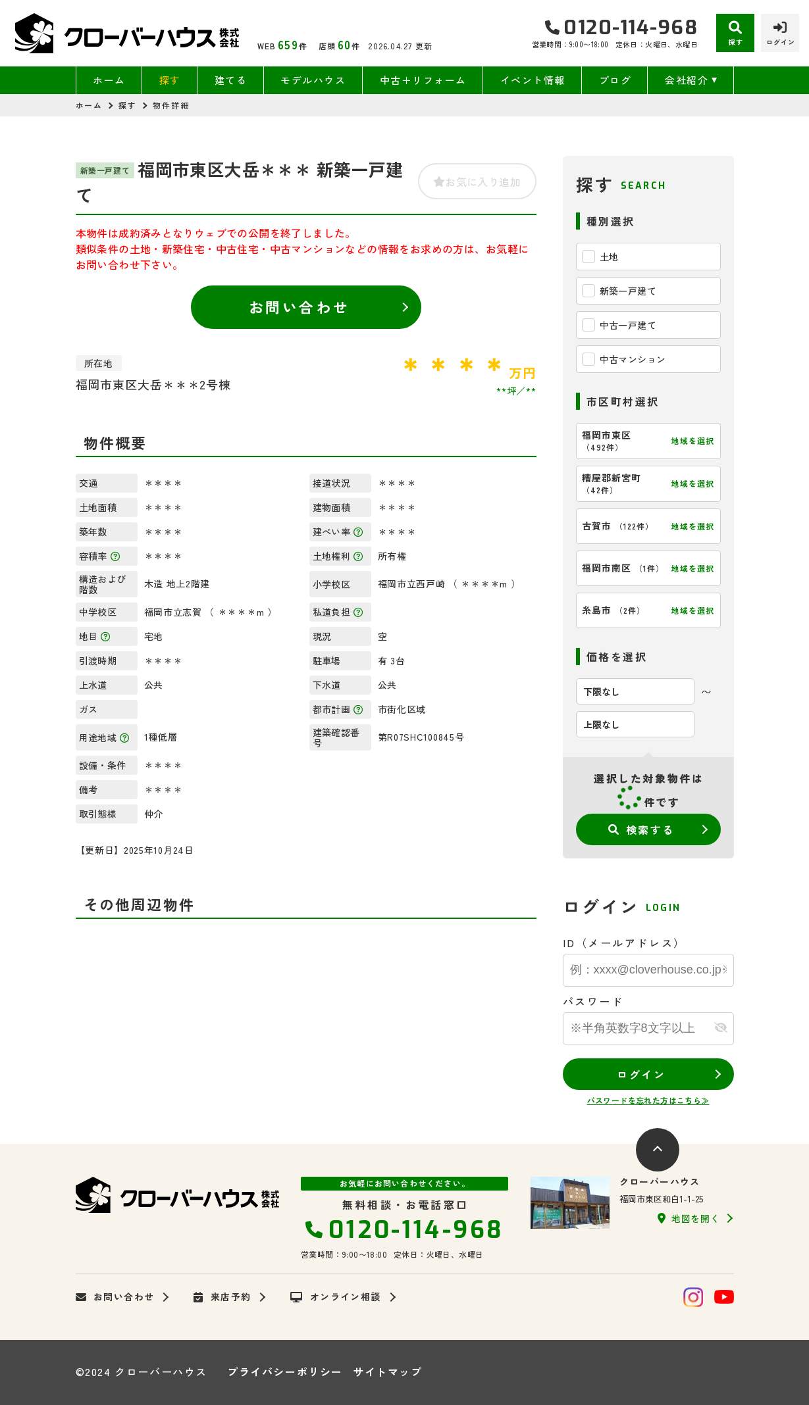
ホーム (109, 80)
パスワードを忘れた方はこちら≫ (648, 1100)
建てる (231, 80)
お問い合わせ (299, 306)
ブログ (615, 80)
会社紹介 (686, 80)
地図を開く (688, 1218)
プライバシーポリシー (285, 1371)
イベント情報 (532, 80)
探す (170, 80)
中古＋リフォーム (423, 80)
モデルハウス (313, 80)
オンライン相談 (335, 1297)
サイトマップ (388, 1371)
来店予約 (222, 1297)
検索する (641, 829)
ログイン (641, 1074)
